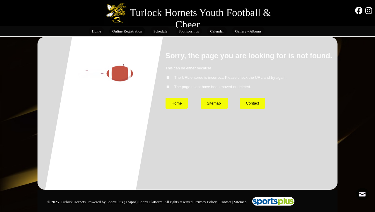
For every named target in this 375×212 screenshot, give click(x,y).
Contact (225, 202)
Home (177, 103)
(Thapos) (131, 202)
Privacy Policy (206, 202)
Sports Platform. (151, 202)
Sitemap (240, 202)
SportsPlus (115, 202)
